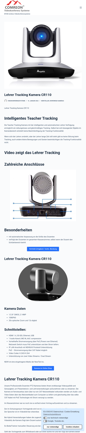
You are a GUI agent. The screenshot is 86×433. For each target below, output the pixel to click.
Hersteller (45, 101)
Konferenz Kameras (57, 101)
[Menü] (81, 8)
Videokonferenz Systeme (16, 10)
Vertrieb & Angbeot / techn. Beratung (43, 249)
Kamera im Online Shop (43, 368)
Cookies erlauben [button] (72, 427)
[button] (45, 418)
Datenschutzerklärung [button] (52, 414)
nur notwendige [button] (53, 427)
